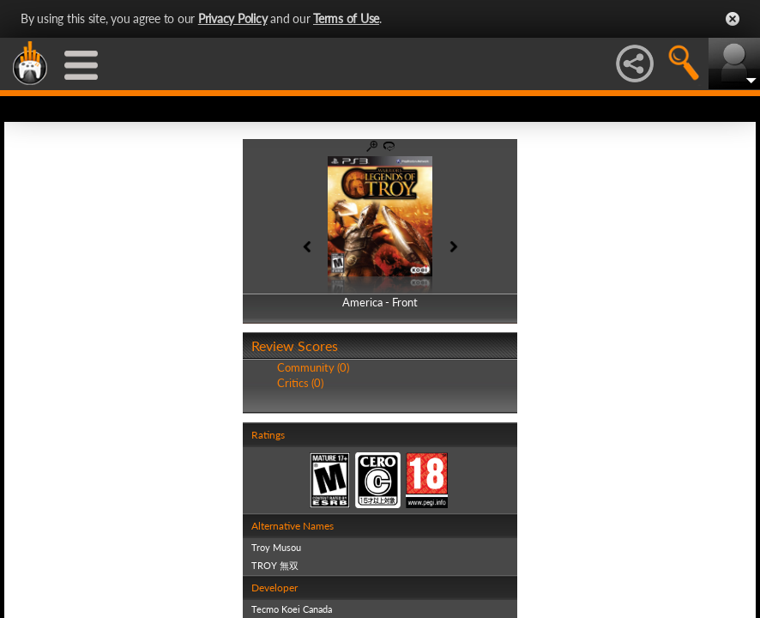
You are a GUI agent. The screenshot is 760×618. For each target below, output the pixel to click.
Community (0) (313, 367)
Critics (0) (300, 383)
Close (732, 19)
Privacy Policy (233, 18)
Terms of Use (346, 18)
